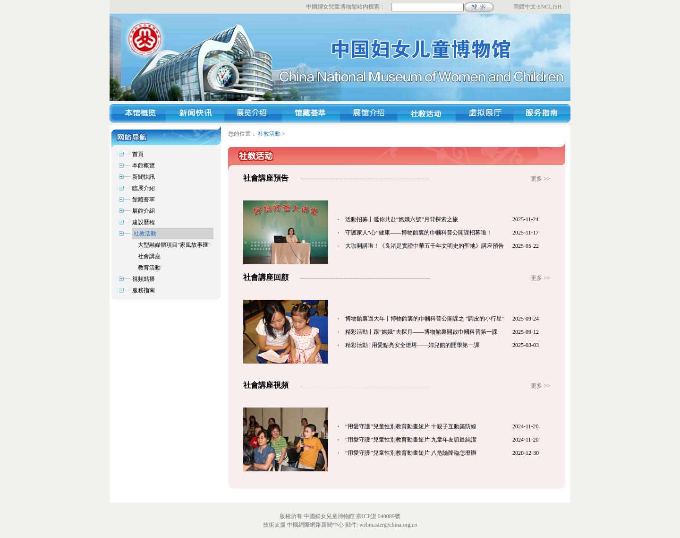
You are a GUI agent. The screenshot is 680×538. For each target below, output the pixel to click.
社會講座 (149, 256)
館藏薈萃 (143, 199)
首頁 (138, 154)
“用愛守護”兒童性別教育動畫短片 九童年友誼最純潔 (410, 439)
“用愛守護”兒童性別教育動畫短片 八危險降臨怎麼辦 (410, 453)
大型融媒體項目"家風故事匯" (174, 245)
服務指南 (143, 290)
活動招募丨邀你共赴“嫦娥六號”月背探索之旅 (401, 219)
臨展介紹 (143, 188)
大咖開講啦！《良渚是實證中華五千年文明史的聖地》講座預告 (424, 246)
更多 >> (540, 178)
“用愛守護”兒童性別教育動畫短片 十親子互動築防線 (410, 426)
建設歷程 (143, 222)
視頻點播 (143, 279)
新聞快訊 (143, 177)
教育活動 (149, 267)
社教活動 (145, 233)
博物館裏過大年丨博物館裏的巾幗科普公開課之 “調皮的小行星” (425, 318)
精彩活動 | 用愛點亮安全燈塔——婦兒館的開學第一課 (412, 345)
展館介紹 (143, 211)
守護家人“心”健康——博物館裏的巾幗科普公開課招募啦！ (418, 232)
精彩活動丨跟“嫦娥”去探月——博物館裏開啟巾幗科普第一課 (421, 332)
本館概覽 (143, 165)
